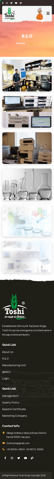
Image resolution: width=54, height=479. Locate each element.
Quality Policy (10, 402)
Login (5, 378)
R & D (5, 358)
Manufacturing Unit (14, 365)
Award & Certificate (14, 409)
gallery (6, 371)
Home (20, 43)
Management (10, 396)
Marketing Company (14, 415)
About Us (7, 352)
